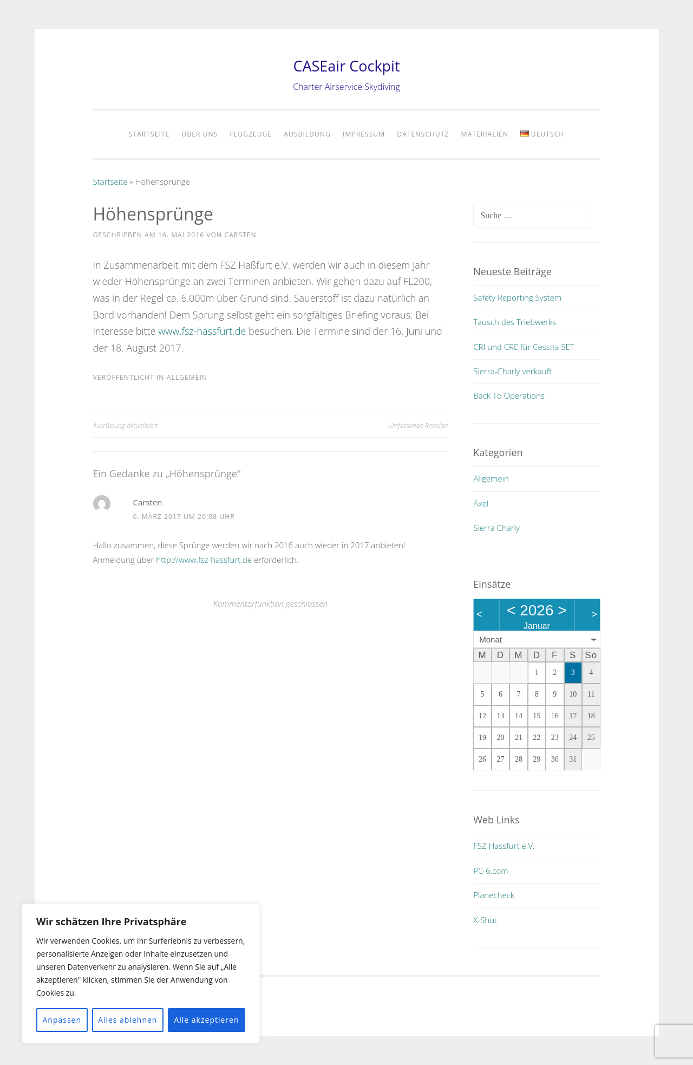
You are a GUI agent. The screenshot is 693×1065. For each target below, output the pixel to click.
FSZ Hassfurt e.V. (503, 845)
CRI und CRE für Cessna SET (523, 346)
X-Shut (485, 919)
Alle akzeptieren (206, 1020)
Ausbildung (307, 134)
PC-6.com (490, 870)
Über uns (199, 134)
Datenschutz (423, 134)
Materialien (484, 134)
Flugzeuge (251, 134)
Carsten (240, 234)
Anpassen (61, 1020)
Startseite (149, 134)
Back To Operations (509, 395)
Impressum (364, 134)
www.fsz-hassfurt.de (202, 330)
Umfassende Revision (418, 425)
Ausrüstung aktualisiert (125, 425)
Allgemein (187, 377)
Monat (490, 639)
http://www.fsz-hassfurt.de (204, 559)
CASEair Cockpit (346, 66)
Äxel (480, 503)
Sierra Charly (496, 527)
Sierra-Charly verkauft (512, 371)
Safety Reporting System (517, 297)
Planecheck (493, 894)
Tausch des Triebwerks (514, 321)
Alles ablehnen (127, 1020)
